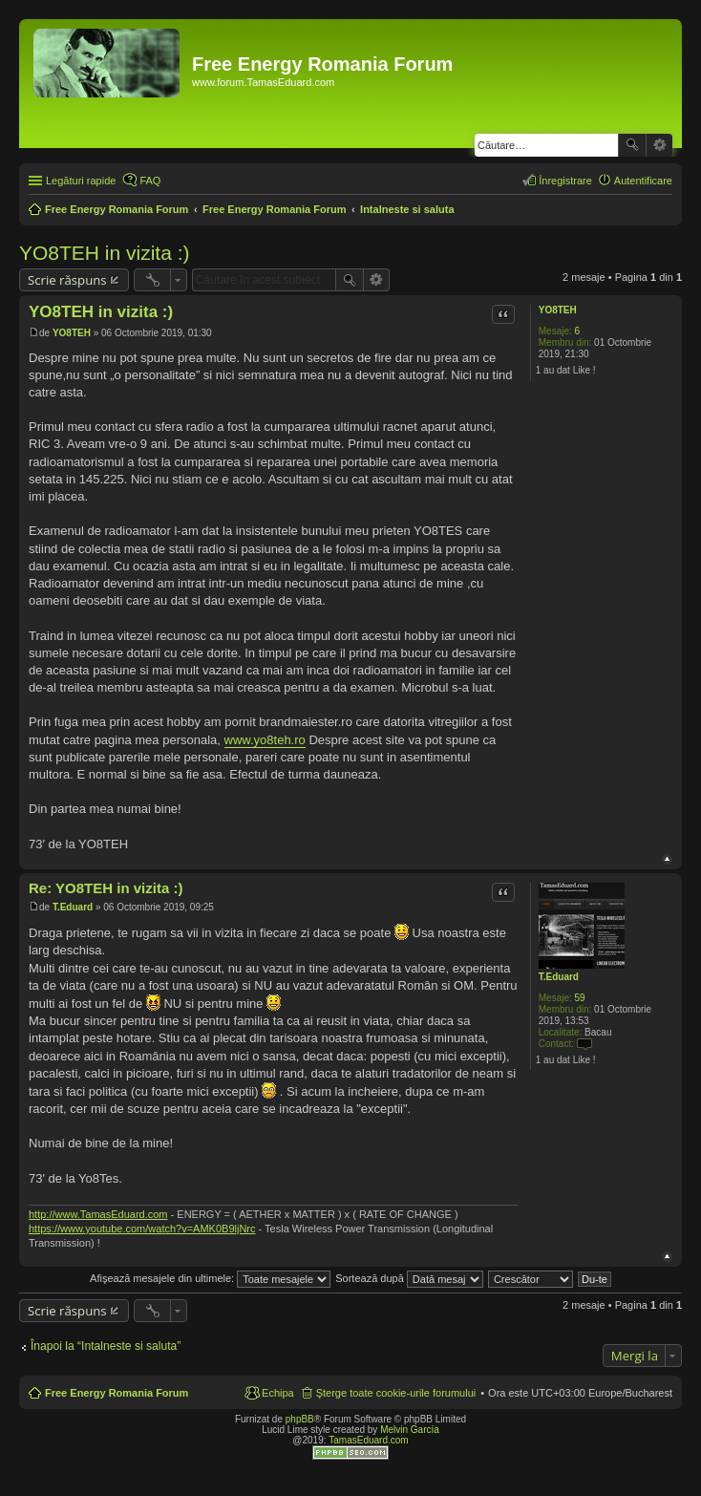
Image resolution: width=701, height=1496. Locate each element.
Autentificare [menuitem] (643, 180)
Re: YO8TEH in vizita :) (105, 888)
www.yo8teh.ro (265, 740)
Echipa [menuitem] (278, 1393)
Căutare (632, 145)
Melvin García (409, 1429)
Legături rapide (81, 180)
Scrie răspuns (67, 280)
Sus (667, 859)
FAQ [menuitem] (149, 180)
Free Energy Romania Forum (116, 1393)
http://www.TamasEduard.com (98, 1214)
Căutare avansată (659, 145)
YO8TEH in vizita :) (104, 253)
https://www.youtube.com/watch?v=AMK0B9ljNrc (142, 1228)
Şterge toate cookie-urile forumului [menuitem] (396, 1393)
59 (580, 998)
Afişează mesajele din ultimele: (210, 1278)
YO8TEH (558, 310)
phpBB (300, 1419)
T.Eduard (559, 977)
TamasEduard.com (368, 1440)
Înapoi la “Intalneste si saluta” (106, 1346)
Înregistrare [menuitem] (565, 180)
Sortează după (409, 1278)
